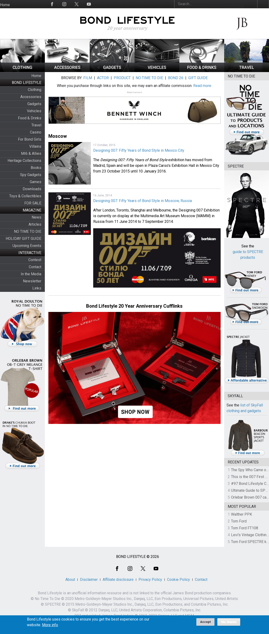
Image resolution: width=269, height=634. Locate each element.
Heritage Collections (24, 160)
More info (50, 627)
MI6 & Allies (31, 153)
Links (36, 288)
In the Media (31, 274)
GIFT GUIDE (198, 78)
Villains (35, 146)
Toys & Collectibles (25, 196)
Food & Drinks (29, 118)
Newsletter (32, 281)
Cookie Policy (178, 579)
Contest (34, 260)
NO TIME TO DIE (27, 231)
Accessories (30, 97)
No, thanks (228, 623)
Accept (205, 623)
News (36, 217)
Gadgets (34, 104)
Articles (35, 224)
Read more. (202, 85)
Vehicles (34, 111)
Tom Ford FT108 (244, 528)
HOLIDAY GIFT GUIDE (23, 238)
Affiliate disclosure (118, 579)
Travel (36, 125)
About (70, 579)
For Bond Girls (29, 139)
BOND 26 (175, 78)
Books (36, 167)
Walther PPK (241, 514)
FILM (87, 78)
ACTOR (103, 78)
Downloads (32, 189)
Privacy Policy (150, 579)
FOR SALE (32, 203)
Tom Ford (239, 521)
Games (35, 182)
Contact (35, 267)
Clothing (34, 89)
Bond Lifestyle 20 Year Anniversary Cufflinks (134, 306)
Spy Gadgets (30, 175)
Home (5, 5)
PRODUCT (122, 78)
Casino (35, 132)
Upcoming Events (27, 245)
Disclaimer (89, 579)
